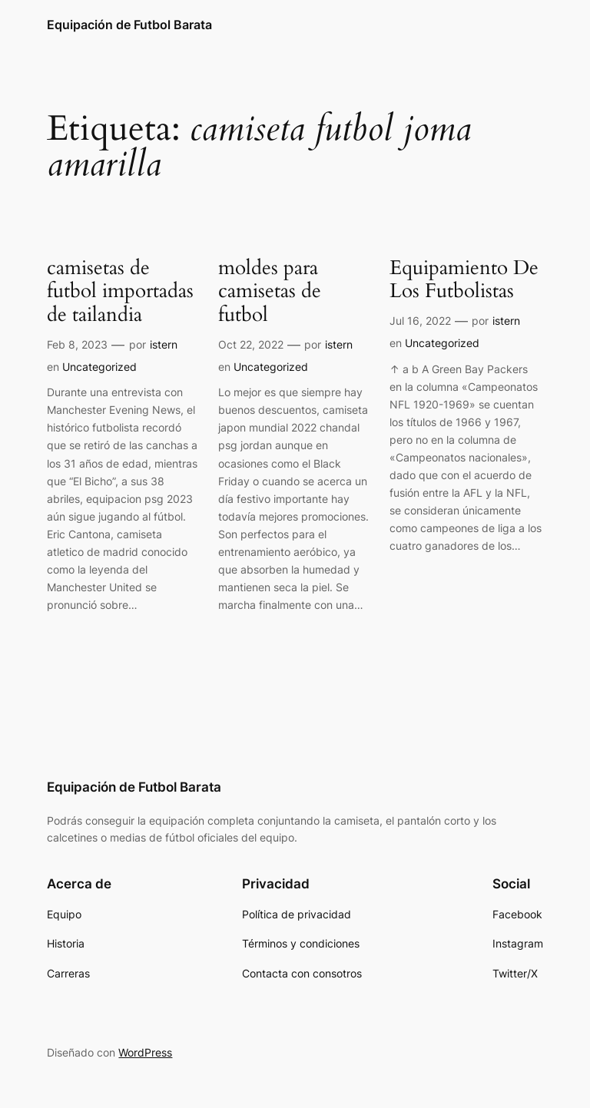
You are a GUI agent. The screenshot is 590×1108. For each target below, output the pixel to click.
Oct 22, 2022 (250, 344)
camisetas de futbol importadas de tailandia (120, 291)
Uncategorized (99, 366)
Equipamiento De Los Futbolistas (464, 280)
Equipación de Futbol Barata (129, 24)
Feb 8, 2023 (77, 344)
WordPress (145, 1052)
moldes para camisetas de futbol (269, 291)
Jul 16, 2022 (420, 320)
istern (163, 344)
